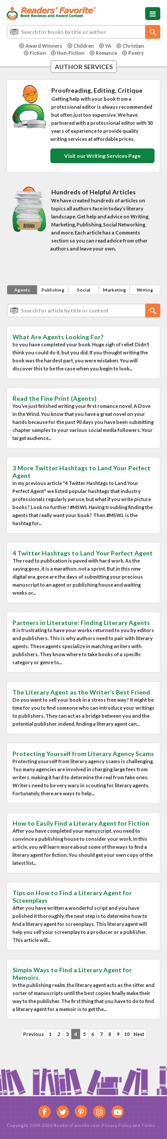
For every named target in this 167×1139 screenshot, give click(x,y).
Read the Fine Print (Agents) (54, 398)
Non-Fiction (68, 53)
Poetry (133, 53)
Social (83, 289)
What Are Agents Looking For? (57, 337)
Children (80, 46)
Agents (22, 289)
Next (139, 1034)
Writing (145, 289)
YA (105, 46)
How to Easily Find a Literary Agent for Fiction (80, 823)
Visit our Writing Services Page (102, 155)
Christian (130, 46)
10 (127, 1034)
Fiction (35, 53)
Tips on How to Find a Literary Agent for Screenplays (72, 896)
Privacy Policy (116, 1125)
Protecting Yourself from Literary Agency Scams (83, 753)
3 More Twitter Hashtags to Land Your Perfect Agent (81, 471)
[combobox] (83, 32)
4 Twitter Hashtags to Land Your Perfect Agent (82, 553)
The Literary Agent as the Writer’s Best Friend (81, 692)
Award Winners (40, 46)
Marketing (114, 289)
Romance (103, 53)
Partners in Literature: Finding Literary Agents (81, 622)
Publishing (53, 289)
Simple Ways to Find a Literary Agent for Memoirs (72, 973)
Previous (33, 1034)
